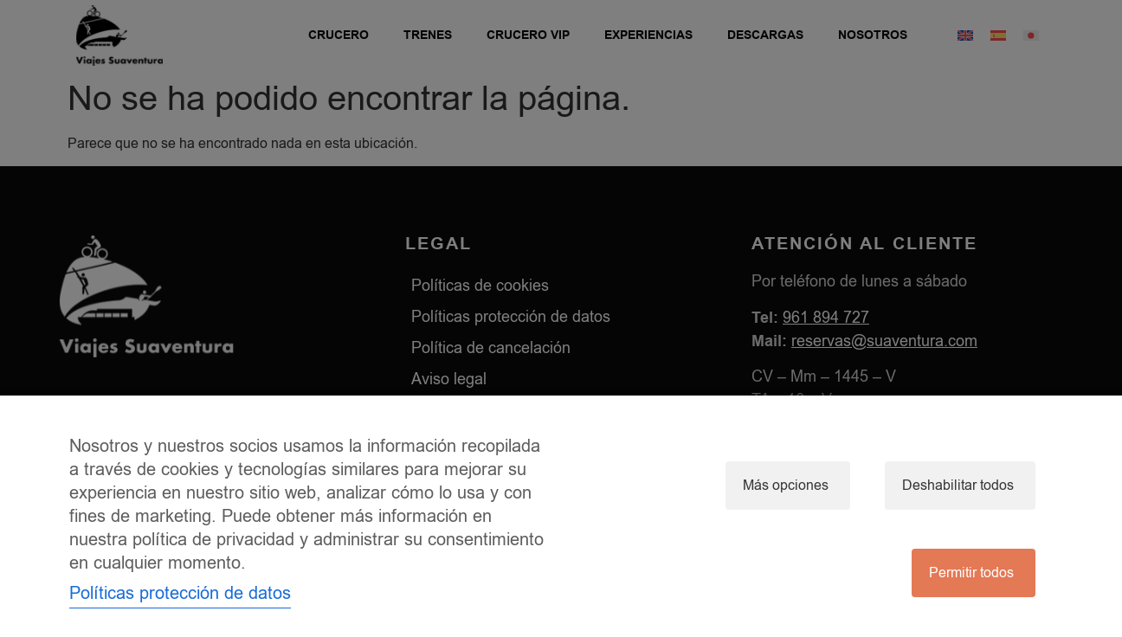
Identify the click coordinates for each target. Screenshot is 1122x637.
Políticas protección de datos (180, 593)
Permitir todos (971, 572)
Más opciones (786, 485)
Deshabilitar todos (958, 485)
